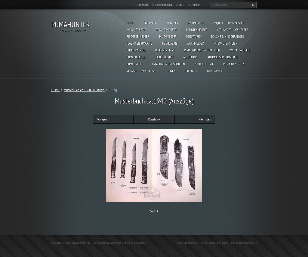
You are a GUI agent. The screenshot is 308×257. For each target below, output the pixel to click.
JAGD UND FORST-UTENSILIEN (202, 50)
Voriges (102, 119)
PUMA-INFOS (134, 64)
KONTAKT (172, 23)
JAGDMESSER (196, 23)
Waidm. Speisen (240, 50)
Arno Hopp (190, 57)
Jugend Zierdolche (139, 43)
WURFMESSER (195, 43)
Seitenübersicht (164, 4)
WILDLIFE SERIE (136, 29)
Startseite (143, 4)
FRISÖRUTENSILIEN (225, 43)
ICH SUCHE (191, 71)
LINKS (171, 71)
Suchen (252, 5)
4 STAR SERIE (169, 43)
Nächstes (204, 119)
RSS (181, 4)
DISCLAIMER (214, 71)
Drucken (195, 4)
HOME (130, 23)
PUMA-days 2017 (233, 64)
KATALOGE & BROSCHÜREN (168, 64)
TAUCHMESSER (168, 36)
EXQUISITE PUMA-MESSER (228, 23)
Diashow (154, 119)
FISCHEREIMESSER (138, 36)
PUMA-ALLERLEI (136, 57)
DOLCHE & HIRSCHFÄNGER (227, 36)
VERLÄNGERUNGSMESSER (232, 29)
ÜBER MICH (150, 23)
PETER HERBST (165, 57)
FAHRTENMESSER (196, 29)
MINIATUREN (194, 36)
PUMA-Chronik (204, 64)
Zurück (154, 211)
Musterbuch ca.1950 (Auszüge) (84, 90)
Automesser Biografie (222, 57)
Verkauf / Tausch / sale (142, 71)
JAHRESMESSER (136, 50)
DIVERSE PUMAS (165, 50)
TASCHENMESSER (166, 29)
